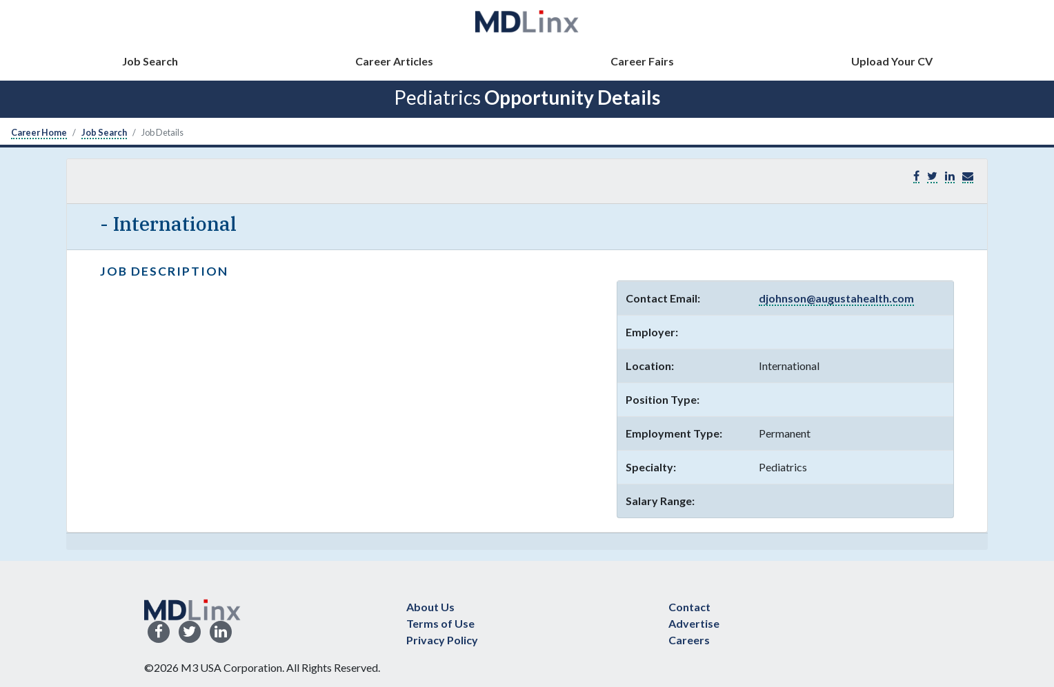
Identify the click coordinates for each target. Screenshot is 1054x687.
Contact (689, 606)
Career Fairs (642, 61)
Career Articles (394, 61)
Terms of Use (440, 623)
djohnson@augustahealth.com (836, 298)
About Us (430, 606)
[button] (967, 176)
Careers (689, 639)
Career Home (39, 132)
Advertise (693, 623)
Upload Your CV (892, 61)
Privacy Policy (442, 639)
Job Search (150, 61)
